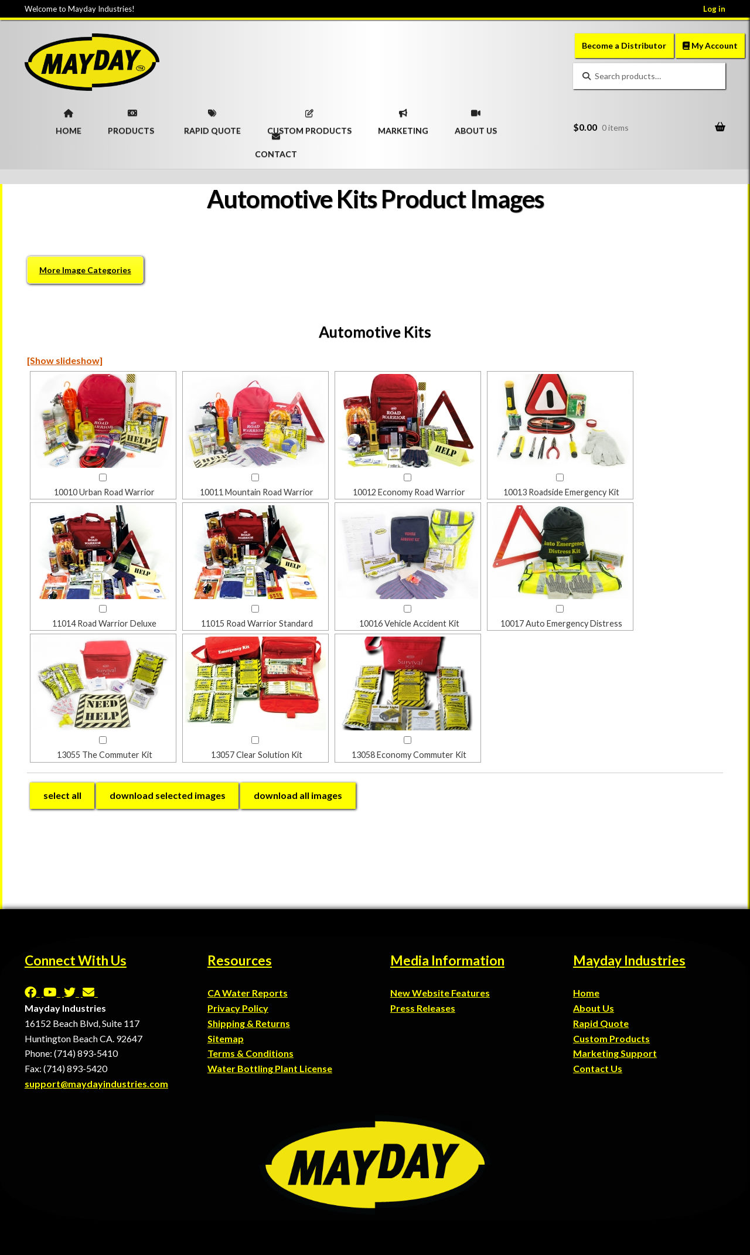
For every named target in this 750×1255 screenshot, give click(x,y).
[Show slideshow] (65, 360)
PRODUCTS (131, 118)
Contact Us (597, 1068)
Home (586, 992)
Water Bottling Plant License (269, 1068)
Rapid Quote (601, 1023)
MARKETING (403, 118)
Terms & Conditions (250, 1053)
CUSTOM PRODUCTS (309, 118)
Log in (714, 8)
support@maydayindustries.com (96, 1083)
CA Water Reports (247, 992)
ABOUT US (476, 118)
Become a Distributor (624, 45)
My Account (710, 45)
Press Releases (422, 1007)
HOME (68, 118)
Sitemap (225, 1038)
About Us (593, 1007)
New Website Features (440, 992)
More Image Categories (85, 270)
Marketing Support (615, 1053)
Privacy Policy (237, 1007)
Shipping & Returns (248, 1023)
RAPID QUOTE (212, 118)
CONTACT (276, 141)
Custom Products (611, 1038)
